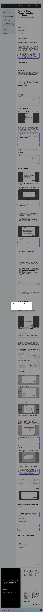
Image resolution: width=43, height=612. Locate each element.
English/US (13, 308)
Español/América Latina (21, 308)
